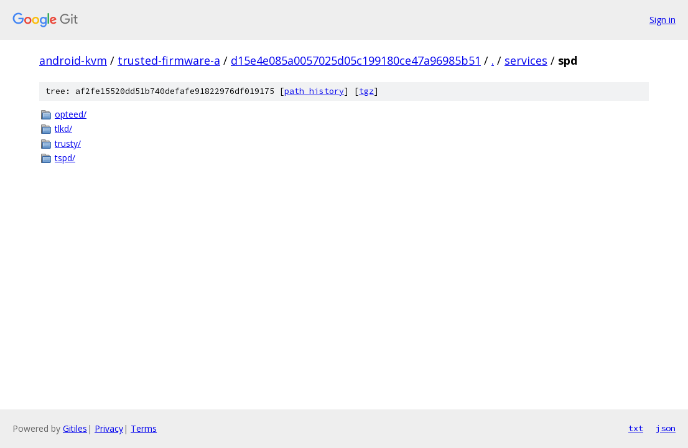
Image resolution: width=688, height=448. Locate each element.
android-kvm (73, 60)
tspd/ (65, 158)
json (666, 428)
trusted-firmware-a (169, 60)
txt (635, 428)
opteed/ (70, 114)
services (525, 60)
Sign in (662, 20)
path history (314, 91)
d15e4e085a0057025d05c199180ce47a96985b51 (356, 60)
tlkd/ (63, 128)
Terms (144, 428)
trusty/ (68, 143)
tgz (366, 91)
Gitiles (75, 428)
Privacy (109, 428)
